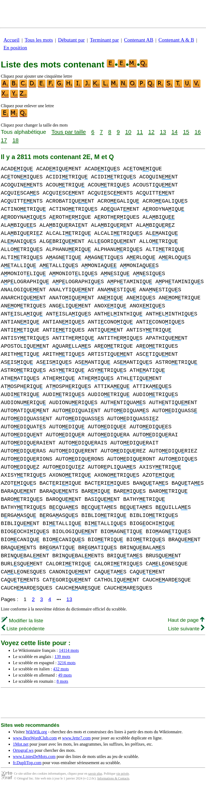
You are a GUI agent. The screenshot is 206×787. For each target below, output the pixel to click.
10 (128, 132)
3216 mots (67, 662)
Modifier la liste (22, 620)
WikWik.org (36, 731)
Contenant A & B (176, 40)
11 (140, 132)
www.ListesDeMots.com (34, 756)
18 (15, 140)
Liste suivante (186, 628)
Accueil (11, 40)
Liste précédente (23, 628)
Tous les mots (39, 40)
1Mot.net (20, 744)
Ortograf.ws (23, 750)
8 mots (62, 681)
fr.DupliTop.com (27, 762)
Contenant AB (138, 40)
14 (174, 132)
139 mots (62, 656)
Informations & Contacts (113, 778)
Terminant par (104, 40)
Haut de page (186, 620)
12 (151, 132)
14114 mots (69, 650)
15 (186, 132)
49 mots (65, 675)
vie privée (122, 773)
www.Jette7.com (76, 738)
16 (197, 132)
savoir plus (95, 773)
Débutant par (71, 40)
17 (4, 140)
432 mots (61, 669)
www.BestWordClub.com (35, 738)
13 (163, 132)
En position (15, 48)
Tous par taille (69, 132)
